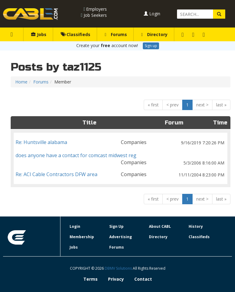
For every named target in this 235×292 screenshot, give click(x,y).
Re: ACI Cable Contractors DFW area (121, 174)
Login (152, 14)
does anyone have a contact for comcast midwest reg (121, 155)
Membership (82, 236)
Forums (116, 34)
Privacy (116, 279)
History (196, 226)
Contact (143, 279)
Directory (154, 34)
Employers (96, 9)
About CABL (160, 226)
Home (21, 82)
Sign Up (116, 226)
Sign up (151, 45)
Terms (90, 279)
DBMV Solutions (119, 268)
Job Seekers (95, 15)
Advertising (120, 236)
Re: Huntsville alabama (121, 142)
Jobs (38, 34)
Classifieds (75, 34)
